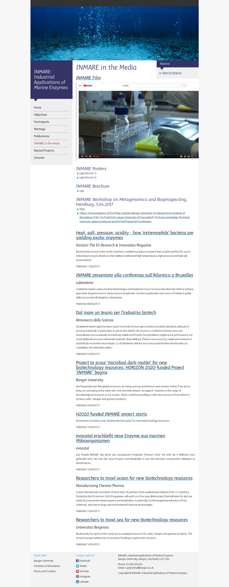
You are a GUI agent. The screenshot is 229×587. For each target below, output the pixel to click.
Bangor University (43, 560)
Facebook (85, 560)
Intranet (39, 158)
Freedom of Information (47, 566)
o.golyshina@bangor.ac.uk (139, 567)
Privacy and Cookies (45, 571)
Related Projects (44, 150)
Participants (41, 122)
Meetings (39, 129)
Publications (41, 136)
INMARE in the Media (47, 143)
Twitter (83, 566)
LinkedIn (84, 581)
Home (37, 107)
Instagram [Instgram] (85, 576)
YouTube (84, 571)
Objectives (40, 115)
